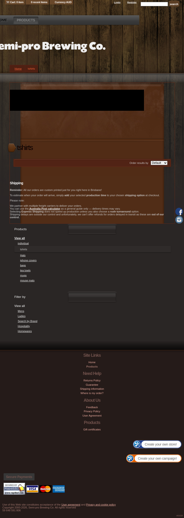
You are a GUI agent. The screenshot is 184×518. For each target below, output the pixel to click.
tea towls (25, 270)
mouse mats (27, 280)
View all (19, 238)
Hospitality (24, 326)
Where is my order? (92, 393)
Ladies (21, 316)
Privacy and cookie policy (101, 504)
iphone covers (28, 260)
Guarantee (92, 384)
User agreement (70, 504)
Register (132, 2)
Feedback (92, 407)
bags (23, 265)
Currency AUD (63, 2)
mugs (23, 275)
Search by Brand (27, 321)
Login (117, 2)
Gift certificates (92, 429)
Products (26, 20)
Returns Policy (92, 380)
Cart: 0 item (16, 2)
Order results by (139, 163)
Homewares (25, 331)
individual (23, 243)
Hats (23, 255)
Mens (21, 311)
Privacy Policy (92, 411)
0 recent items (39, 2)
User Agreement (91, 415)
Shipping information (92, 388)
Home (18, 68)
